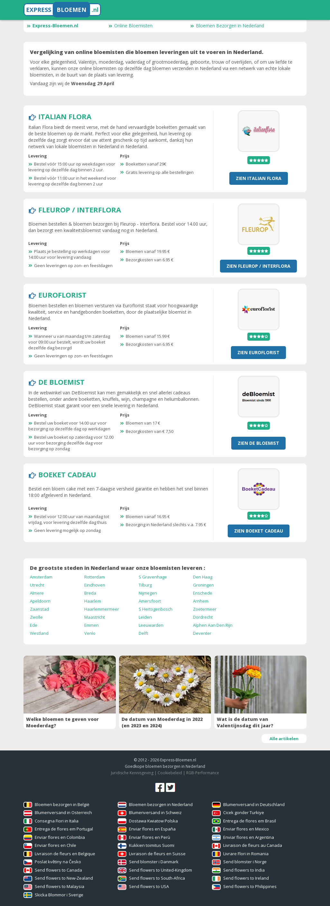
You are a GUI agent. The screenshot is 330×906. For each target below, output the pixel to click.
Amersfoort (150, 601)
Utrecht (37, 585)
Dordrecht (203, 617)
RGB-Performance (202, 773)
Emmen (91, 625)
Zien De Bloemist (258, 443)
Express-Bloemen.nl (52, 25)
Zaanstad (39, 609)
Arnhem (200, 601)
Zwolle (36, 617)
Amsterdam (41, 577)
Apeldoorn (40, 601)
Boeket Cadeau (67, 474)
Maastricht (94, 617)
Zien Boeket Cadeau (258, 531)
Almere (37, 593)
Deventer (202, 633)
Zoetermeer (204, 609)
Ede (33, 625)
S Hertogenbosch (155, 609)
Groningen (203, 585)
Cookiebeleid (170, 773)
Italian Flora (64, 116)
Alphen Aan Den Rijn (213, 625)
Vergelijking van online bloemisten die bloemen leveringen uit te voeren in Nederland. (146, 52)
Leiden (145, 617)
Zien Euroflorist (258, 352)
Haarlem (92, 601)
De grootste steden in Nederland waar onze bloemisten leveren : (117, 567)
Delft (143, 633)
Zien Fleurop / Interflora (258, 266)
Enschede (202, 593)
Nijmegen (148, 593)
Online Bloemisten (130, 25)
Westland (39, 633)
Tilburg (145, 585)
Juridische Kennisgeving (132, 773)
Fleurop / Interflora (79, 209)
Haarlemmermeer (101, 609)
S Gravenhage (153, 577)
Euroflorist (62, 295)
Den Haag (202, 577)
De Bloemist (61, 382)
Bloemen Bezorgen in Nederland (227, 25)
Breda (90, 593)
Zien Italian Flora (258, 178)
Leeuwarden (151, 625)
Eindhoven (94, 585)
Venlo (90, 633)
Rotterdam (94, 577)
